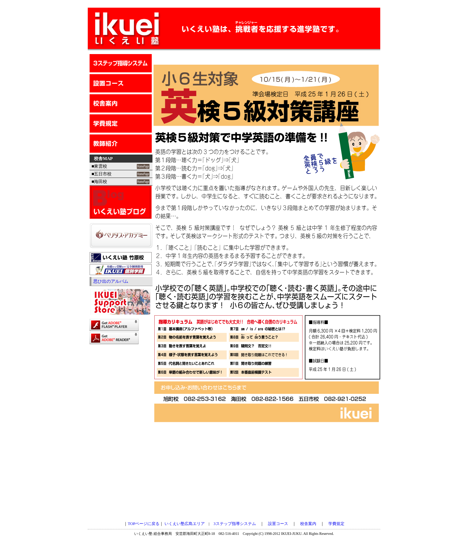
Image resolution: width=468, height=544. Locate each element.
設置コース (278, 523)
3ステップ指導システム (235, 523)
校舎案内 (308, 523)
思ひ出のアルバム (110, 281)
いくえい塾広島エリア (185, 523)
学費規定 (336, 523)
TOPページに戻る (143, 523)
